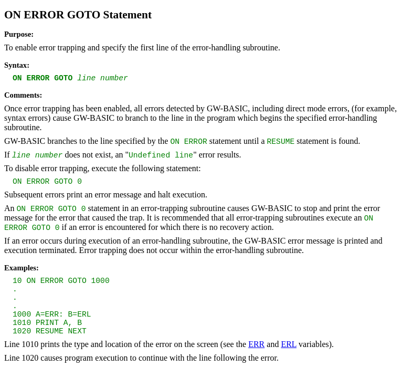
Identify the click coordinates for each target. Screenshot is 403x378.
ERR (256, 344)
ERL (288, 344)
